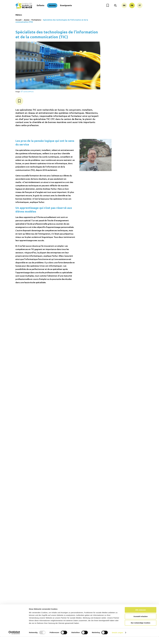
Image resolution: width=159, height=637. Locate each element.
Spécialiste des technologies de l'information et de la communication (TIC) (51, 21)
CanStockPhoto (28, 91)
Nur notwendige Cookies (140, 623)
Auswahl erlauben (140, 616)
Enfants (40, 5)
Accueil (18, 19)
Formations (36, 19)
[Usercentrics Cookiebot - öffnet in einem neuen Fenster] (14, 632)
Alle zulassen (140, 610)
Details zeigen (117, 633)
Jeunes (52, 5)
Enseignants (66, 5)
